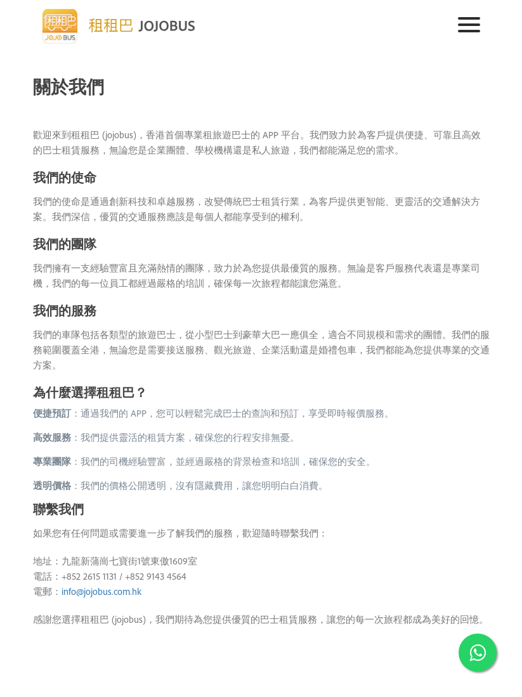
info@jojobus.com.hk (101, 591)
